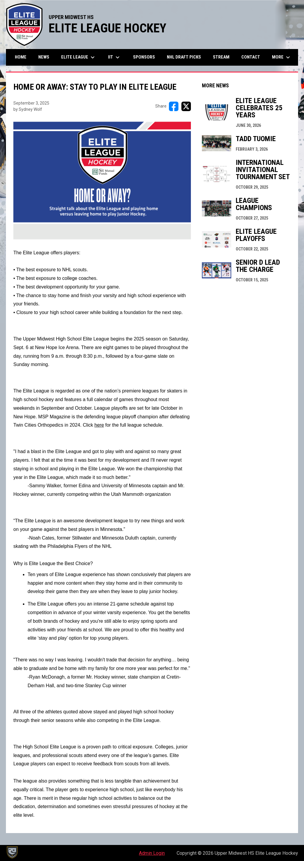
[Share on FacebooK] (173, 106)
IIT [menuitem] (114, 57)
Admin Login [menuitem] (152, 853)
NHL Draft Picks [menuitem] (184, 57)
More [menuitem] (282, 57)
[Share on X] (186, 106)
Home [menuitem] (20, 57)
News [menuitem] (43, 57)
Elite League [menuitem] (78, 57)
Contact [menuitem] (250, 57)
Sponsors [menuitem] (144, 57)
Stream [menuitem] (221, 57)
